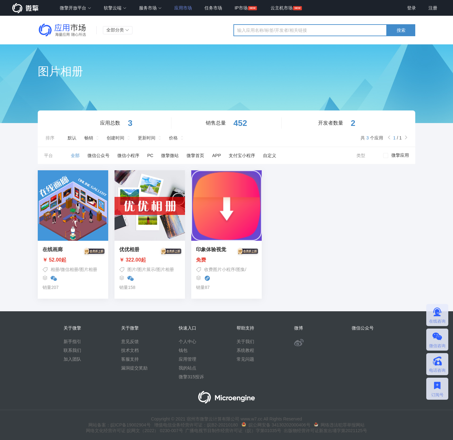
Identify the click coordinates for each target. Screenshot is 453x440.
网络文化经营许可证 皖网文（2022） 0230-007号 (134, 430)
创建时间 (115, 138)
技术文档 (130, 350)
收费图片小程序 (219, 269)
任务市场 (213, 7)
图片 (131, 269)
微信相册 (69, 269)
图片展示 (146, 269)
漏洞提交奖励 (134, 367)
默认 (72, 138)
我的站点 (187, 367)
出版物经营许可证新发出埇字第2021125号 (324, 430)
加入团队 (72, 359)
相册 (55, 269)
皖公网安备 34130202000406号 (276, 424)
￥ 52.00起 (72, 259)
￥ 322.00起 (149, 259)
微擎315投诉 (191, 376)
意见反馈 (130, 341)
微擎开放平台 (75, 7)
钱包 (183, 350)
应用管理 (187, 359)
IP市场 (241, 7)
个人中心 (187, 341)
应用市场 (183, 7)
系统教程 (245, 350)
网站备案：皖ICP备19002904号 (119, 424)
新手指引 (72, 341)
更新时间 (146, 138)
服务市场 (150, 7)
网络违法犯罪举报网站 (339, 424)
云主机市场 (282, 7)
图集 (240, 269)
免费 (226, 259)
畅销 (88, 138)
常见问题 (245, 359)
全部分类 (117, 29)
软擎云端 (115, 7)
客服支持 (130, 359)
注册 (432, 7)
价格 (173, 138)
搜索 (401, 30)
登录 (411, 7)
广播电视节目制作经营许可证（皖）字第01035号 (232, 430)
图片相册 (88, 269)
